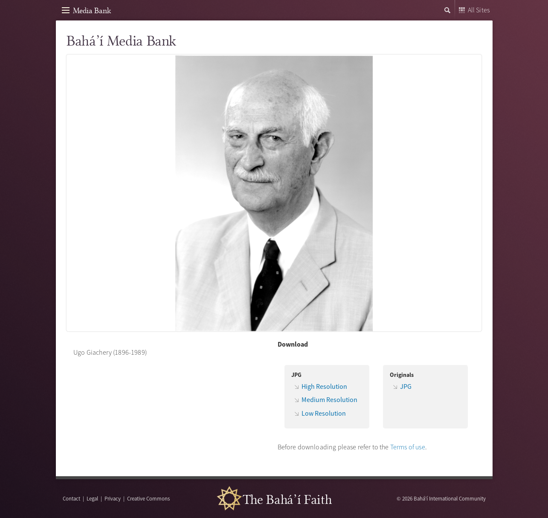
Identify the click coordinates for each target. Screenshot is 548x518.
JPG (406, 386)
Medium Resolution (329, 399)
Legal (92, 498)
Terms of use (407, 447)
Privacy (112, 498)
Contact (71, 498)
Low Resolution (324, 413)
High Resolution (324, 386)
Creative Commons (148, 498)
